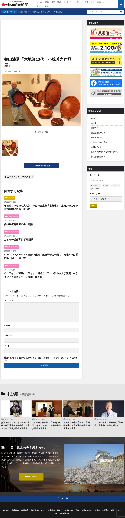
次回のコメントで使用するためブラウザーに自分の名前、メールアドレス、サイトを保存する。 (40, 359)
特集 (47, 2)
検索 (92, 205)
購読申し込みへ (31, 476)
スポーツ (68, 2)
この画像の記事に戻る (41, 165)
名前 (7, 325)
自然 (99, 2)
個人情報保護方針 (98, 157)
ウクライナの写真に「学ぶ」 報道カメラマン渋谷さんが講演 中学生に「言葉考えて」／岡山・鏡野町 (41, 275)
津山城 (59, 12)
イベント (78, 2)
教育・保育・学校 (12, 216)
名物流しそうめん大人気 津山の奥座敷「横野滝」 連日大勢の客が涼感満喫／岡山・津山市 (41, 207)
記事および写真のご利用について (104, 152)
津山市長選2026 (24, 12)
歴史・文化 (89, 2)
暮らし (39, 6)
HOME (39, 2)
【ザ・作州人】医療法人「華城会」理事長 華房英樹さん (108, 424)
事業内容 (94, 128)
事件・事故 (56, 2)
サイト (7, 346)
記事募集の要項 (97, 137)
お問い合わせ (96, 147)
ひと (105, 2)
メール (8, 336)
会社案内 (94, 123)
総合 (47, 6)
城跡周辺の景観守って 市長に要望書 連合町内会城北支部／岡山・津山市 (77, 425)
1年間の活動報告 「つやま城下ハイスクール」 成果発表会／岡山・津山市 (46, 425)
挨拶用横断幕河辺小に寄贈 (18, 224)
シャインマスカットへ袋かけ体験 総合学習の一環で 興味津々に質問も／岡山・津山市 (41, 256)
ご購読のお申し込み (99, 142)
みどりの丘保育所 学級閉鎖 (18, 239)
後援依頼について (98, 133)
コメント (8, 300)
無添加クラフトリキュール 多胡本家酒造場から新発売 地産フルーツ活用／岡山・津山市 (15, 425)
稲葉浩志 (36, 12)
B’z (54, 12)
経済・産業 (10, 198)
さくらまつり (46, 12)
